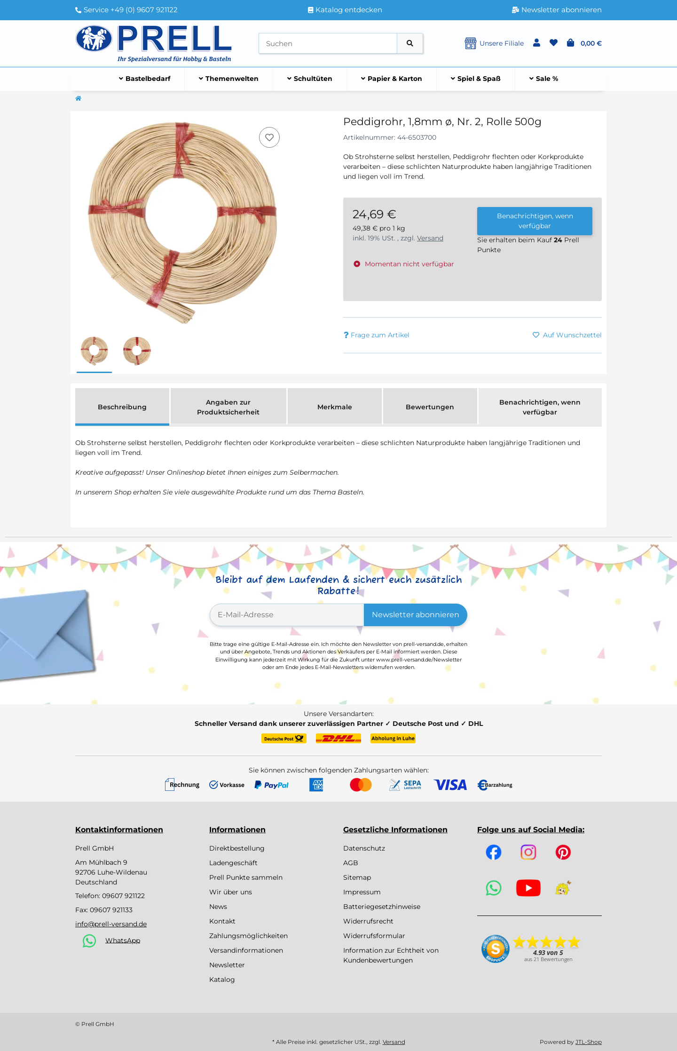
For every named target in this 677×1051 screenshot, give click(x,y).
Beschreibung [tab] (122, 407)
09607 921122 (123, 896)
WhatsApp (122, 940)
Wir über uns (230, 892)
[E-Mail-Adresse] (287, 615)
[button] (536, 43)
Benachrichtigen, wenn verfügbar (535, 221)
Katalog (222, 979)
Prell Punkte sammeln (246, 877)
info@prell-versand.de (111, 924)
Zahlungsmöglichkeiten (248, 936)
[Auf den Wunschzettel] (269, 137)
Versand (430, 238)
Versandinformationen (246, 950)
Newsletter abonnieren (415, 614)
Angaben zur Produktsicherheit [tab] (228, 407)
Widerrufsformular (374, 936)
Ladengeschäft (233, 863)
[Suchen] (328, 43)
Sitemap (357, 877)
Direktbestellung (237, 848)
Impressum (362, 892)
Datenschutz (364, 848)
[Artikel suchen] (410, 43)
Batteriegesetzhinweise (381, 906)
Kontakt (222, 921)
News (218, 906)
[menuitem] (145, 79)
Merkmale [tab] (334, 407)
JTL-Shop (588, 1041)
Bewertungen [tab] (430, 407)
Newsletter (227, 965)
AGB (350, 863)
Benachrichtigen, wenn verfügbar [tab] (540, 407)
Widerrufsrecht (368, 921)
